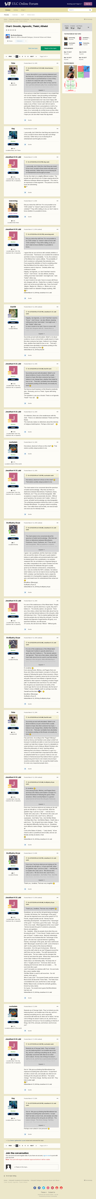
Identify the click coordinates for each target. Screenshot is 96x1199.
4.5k (13, 83)
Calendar (15, 15)
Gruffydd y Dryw (13, 523)
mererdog (13, 201)
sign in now (46, 1155)
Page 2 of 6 (44, 56)
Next (32, 56)
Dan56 (13, 307)
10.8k (13, 177)
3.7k (13, 327)
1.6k (13, 148)
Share (9, 41)
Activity (16, 10)
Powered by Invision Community (48, 1196)
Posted (30, 63)
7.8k (13, 221)
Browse (8, 10)
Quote (30, 120)
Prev (10, 56)
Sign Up (88, 4)
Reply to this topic (50, 48)
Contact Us (51, 1192)
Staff (22, 15)
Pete (13, 63)
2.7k (13, 462)
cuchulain (13, 442)
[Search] (78, 9)
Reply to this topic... (21, 1167)
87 (13, 542)
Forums (6, 15)
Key (13, 129)
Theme (43, 1192)
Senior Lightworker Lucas (17, 1140)
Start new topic (33, 48)
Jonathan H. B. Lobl (13, 157)
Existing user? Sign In (74, 4)
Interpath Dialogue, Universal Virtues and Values (36, 37)
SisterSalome (17, 35)
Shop (23, 10)
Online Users (31, 15)
